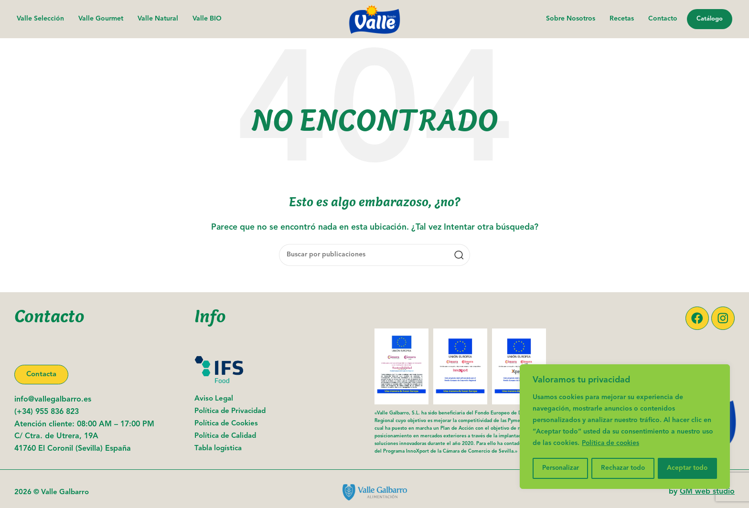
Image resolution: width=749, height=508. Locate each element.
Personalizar (560, 468)
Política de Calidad (225, 436)
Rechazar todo (623, 468)
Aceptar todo (688, 468)
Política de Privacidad (230, 411)
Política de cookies (612, 444)
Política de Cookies (226, 424)
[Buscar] (374, 255)
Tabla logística (218, 449)
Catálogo (709, 19)
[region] (625, 427)
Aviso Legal (213, 399)
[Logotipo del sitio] (374, 19)
